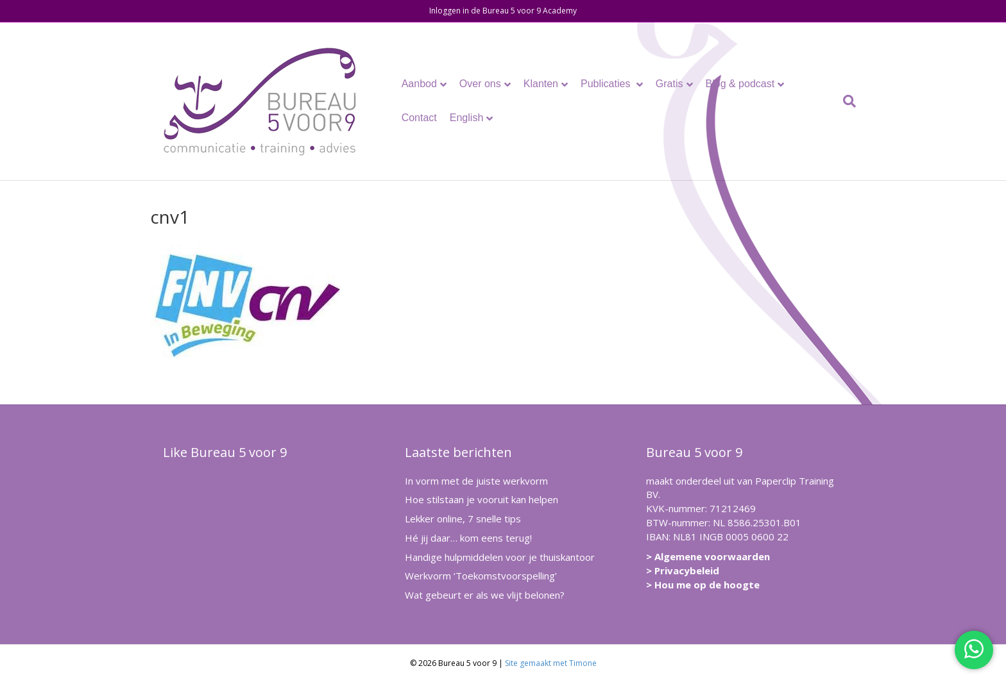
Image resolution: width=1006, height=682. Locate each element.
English (466, 117)
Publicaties (607, 83)
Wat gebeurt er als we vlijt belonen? (485, 594)
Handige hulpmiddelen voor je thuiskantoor (500, 557)
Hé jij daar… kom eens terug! (468, 537)
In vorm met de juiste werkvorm (476, 480)
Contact (419, 117)
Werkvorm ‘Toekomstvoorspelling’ (481, 575)
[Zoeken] (846, 101)
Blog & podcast (740, 83)
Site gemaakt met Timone (551, 663)
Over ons (480, 83)
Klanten (541, 83)
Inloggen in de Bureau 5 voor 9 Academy (503, 10)
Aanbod (419, 83)
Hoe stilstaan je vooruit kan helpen (481, 499)
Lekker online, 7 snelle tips (463, 518)
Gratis (669, 83)
